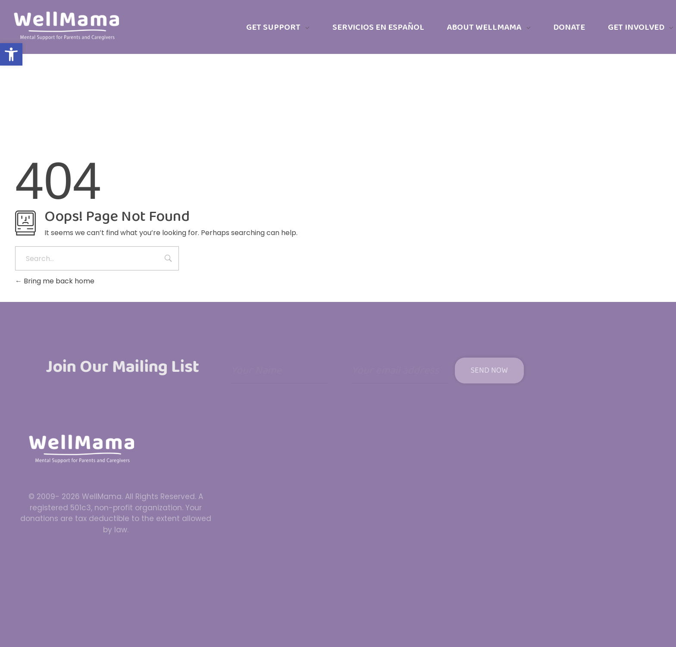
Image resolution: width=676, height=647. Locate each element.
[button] (11, 54)
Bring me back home (54, 281)
